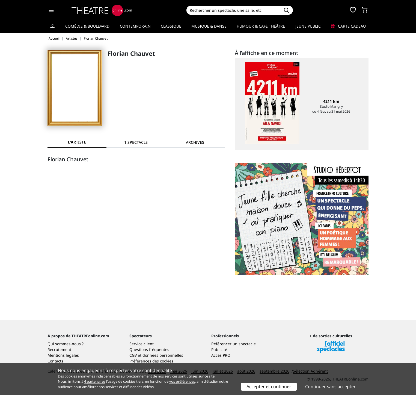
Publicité (219, 349)
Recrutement (59, 349)
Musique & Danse (209, 26)
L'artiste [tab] (77, 142)
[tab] (135, 142)
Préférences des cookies (151, 361)
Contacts (55, 361)
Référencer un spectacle (233, 343)
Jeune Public (308, 26)
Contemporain (135, 26)
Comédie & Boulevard (87, 26)
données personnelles (162, 355)
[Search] (233, 10)
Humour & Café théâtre (261, 26)
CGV (133, 355)
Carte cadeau (348, 26)
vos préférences (182, 381)
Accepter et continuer (268, 387)
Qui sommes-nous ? (65, 343)
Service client (141, 343)
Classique (171, 26)
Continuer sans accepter (330, 387)
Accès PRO (220, 355)
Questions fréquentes (149, 349)
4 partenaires (94, 381)
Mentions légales (63, 355)
